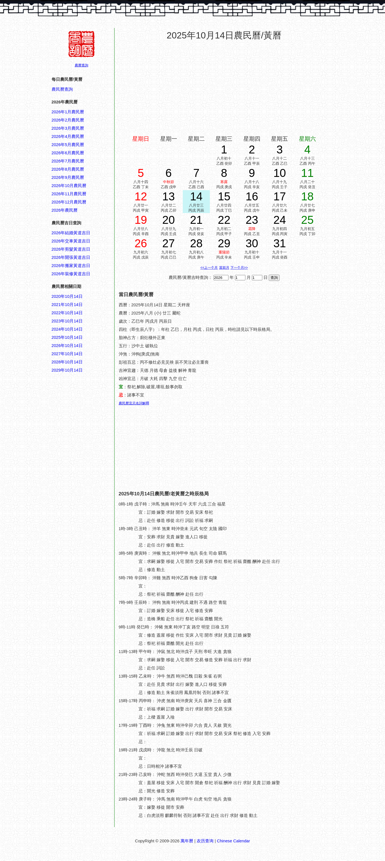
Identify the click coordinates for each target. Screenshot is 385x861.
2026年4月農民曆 (68, 136)
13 (168, 196)
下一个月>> (239, 268)
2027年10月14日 (67, 354)
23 (252, 220)
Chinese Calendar (233, 841)
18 (307, 196)
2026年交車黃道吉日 (71, 241)
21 (196, 220)
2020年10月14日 (67, 296)
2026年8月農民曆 (68, 169)
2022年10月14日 (67, 313)
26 (141, 243)
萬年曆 (187, 841)
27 (168, 243)
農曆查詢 (81, 65)
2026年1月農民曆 (68, 112)
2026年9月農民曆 (68, 177)
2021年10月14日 (67, 304)
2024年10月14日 (67, 329)
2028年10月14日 (67, 362)
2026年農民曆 (65, 210)
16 (252, 196)
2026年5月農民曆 (68, 144)
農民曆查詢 (62, 89)
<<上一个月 (209, 268)
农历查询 (205, 841)
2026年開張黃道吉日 (71, 257)
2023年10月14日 (67, 321)
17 (279, 196)
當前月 (224, 268)
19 (141, 220)
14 (196, 196)
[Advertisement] (74, 644)
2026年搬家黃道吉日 (71, 265)
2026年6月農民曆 (68, 153)
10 (279, 173)
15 (224, 196)
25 (307, 220)
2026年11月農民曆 (69, 194)
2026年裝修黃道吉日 (71, 274)
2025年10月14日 (67, 337)
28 (196, 243)
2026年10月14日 (67, 345)
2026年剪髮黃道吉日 (71, 249)
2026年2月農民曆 (68, 120)
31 (279, 243)
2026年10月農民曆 (69, 185)
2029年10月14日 (67, 370)
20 (168, 220)
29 (224, 243)
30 (252, 243)
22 (224, 220)
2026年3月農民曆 (68, 128)
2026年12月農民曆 (69, 202)
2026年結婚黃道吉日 (71, 233)
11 (307, 173)
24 (279, 220)
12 (141, 196)
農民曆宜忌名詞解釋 (134, 403)
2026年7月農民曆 (68, 161)
